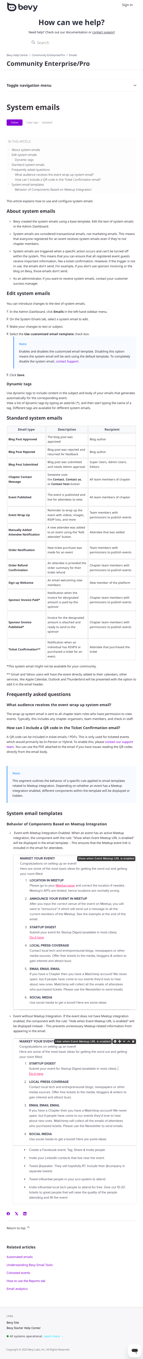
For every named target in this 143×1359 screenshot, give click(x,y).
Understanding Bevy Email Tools (30, 1265)
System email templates (28, 184)
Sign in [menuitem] (127, 4)
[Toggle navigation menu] (117, 4)
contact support (103, 32)
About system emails (26, 150)
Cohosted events (18, 1273)
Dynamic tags (24, 160)
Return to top (18, 1227)
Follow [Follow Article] (14, 122)
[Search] (72, 43)
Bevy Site (13, 1322)
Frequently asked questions (31, 169)
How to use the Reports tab (26, 1281)
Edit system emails (24, 155)
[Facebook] (8, 1214)
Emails (73, 55)
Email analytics (17, 1289)
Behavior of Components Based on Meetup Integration (53, 189)
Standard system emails (28, 165)
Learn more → (53, 1336)
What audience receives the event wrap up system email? (54, 174)
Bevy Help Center (17, 55)
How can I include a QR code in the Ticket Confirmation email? (58, 179)
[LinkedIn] (24, 1214)
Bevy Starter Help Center (24, 1328)
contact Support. (67, 361)
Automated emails (20, 1257)
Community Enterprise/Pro (48, 55)
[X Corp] (16, 1214)
